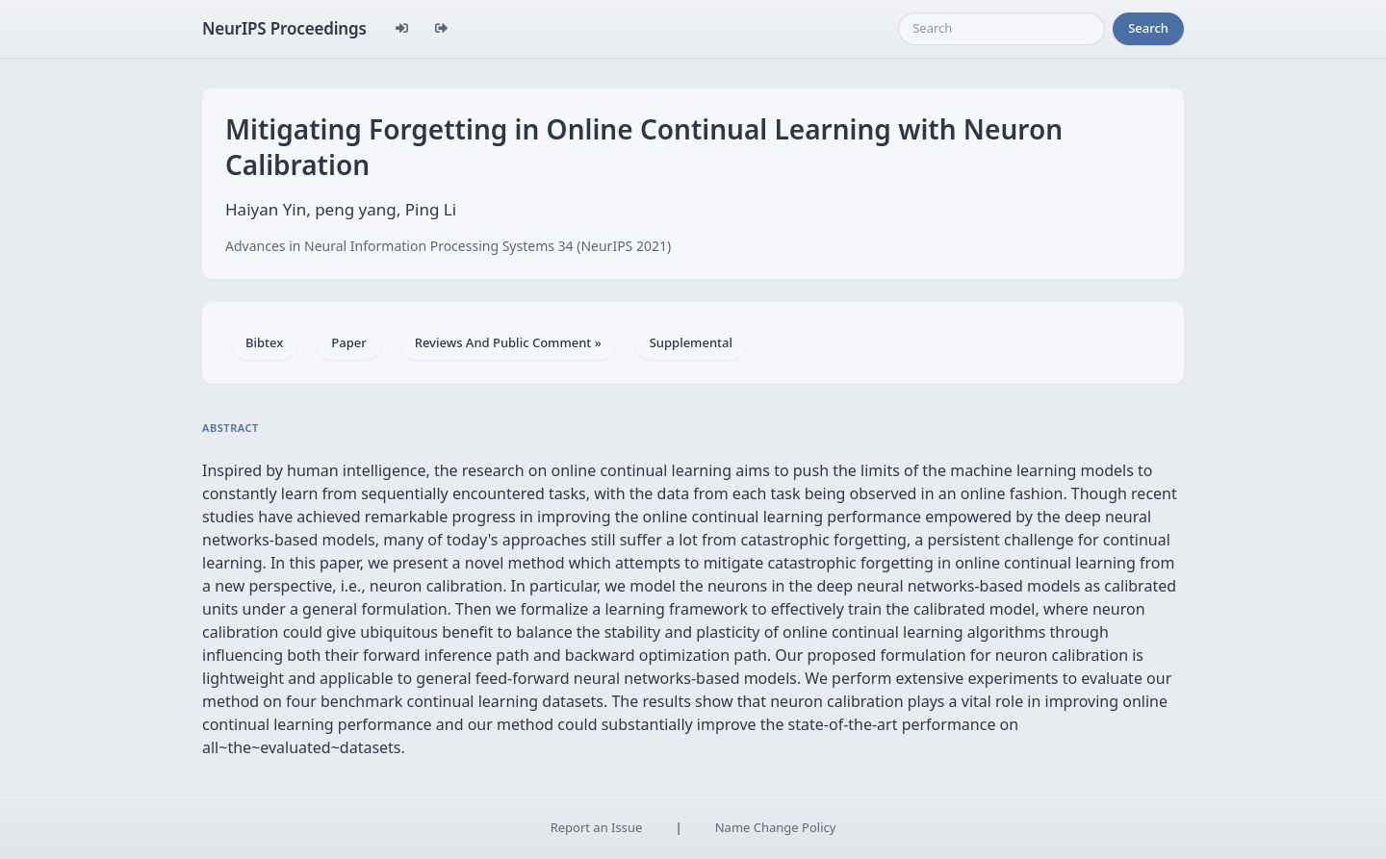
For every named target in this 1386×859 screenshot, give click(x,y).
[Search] (1001, 29)
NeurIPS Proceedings (284, 28)
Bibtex (264, 342)
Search (1148, 28)
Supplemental (691, 342)
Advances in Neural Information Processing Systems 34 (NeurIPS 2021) (448, 246)
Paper (348, 342)
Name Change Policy (775, 827)
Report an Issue (597, 827)
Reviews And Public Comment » (508, 342)
